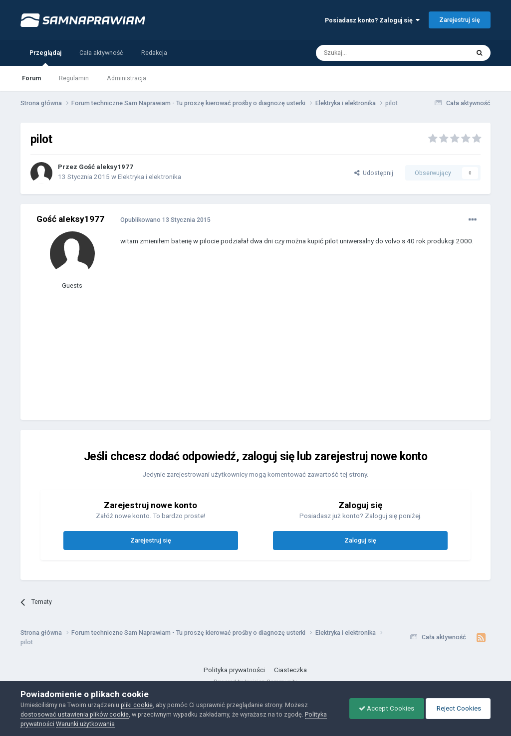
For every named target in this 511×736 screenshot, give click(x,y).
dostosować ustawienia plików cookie (74, 714)
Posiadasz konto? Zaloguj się (372, 20)
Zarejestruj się (459, 19)
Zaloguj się (360, 540)
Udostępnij (373, 173)
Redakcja (154, 52)
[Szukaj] (370, 53)
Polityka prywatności (234, 670)
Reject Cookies (457, 708)
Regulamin (74, 78)
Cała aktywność (101, 52)
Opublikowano (165, 219)
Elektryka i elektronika (149, 177)
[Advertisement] (237, 340)
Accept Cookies (384, 708)
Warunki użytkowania (85, 724)
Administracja (126, 78)
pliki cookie (137, 705)
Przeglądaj (45, 57)
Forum (31, 78)
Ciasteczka (290, 670)
